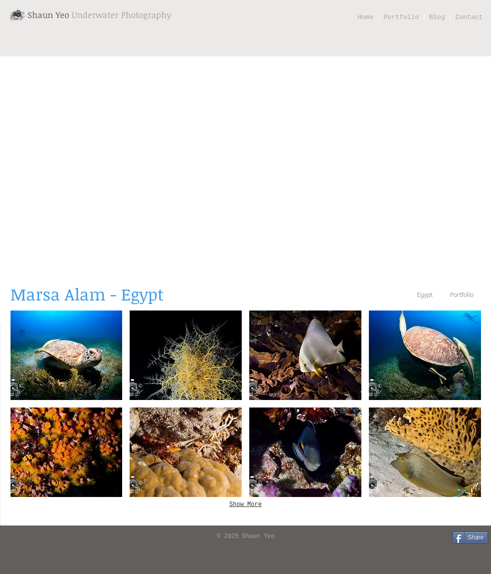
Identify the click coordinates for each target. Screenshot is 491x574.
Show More (245, 504)
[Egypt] (424, 295)
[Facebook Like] (23, 537)
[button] (67, 355)
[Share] (470, 538)
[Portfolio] (461, 295)
